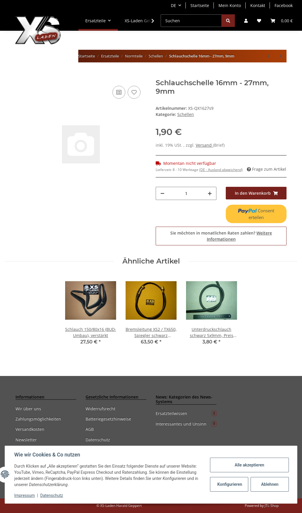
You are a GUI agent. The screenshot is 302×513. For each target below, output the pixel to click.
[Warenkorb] (281, 21)
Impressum (24, 495)
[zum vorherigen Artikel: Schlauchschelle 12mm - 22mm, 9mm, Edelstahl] (269, 56)
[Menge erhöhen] (209, 193)
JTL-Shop (272, 505)
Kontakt (257, 5)
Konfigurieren (229, 484)
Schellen (185, 114)
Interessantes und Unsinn (186, 424)
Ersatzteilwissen (186, 413)
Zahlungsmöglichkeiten (38, 419)
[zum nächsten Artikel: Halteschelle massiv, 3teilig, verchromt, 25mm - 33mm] (281, 56)
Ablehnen (269, 484)
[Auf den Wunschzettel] (134, 92)
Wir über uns (28, 408)
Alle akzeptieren (249, 465)
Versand (204, 145)
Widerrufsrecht (100, 408)
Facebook (284, 5)
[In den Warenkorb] (20, 75)
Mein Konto (229, 5)
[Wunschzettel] (259, 21)
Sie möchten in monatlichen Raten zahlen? (221, 236)
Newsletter (26, 439)
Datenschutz (98, 439)
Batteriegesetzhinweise (108, 419)
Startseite (199, 5)
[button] (245, 21)
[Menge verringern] (162, 193)
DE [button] (173, 5)
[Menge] (186, 193)
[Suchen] (191, 20)
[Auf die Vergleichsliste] (118, 92)
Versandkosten (29, 429)
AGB (90, 429)
